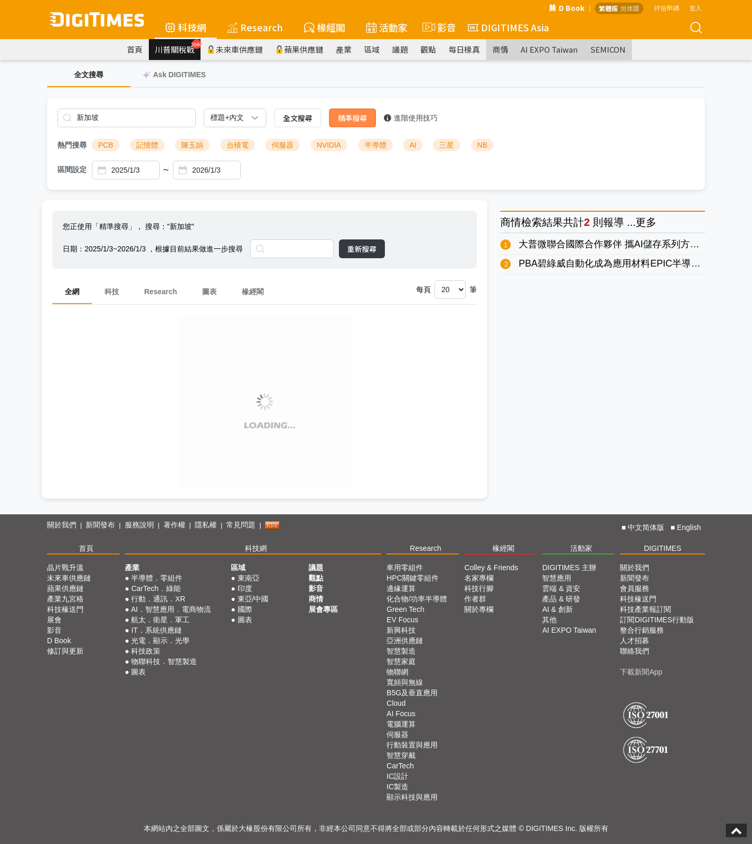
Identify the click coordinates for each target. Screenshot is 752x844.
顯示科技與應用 (412, 797)
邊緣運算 (401, 588)
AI (412, 145)
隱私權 (206, 525)
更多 (646, 222)
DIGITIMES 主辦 (569, 567)
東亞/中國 (253, 599)
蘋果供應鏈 (299, 49)
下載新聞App (641, 672)
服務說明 (139, 525)
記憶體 (147, 145)
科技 (111, 291)
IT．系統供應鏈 (156, 630)
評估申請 (666, 7)
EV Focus (402, 620)
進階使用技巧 (411, 118)
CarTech (400, 766)
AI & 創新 (557, 609)
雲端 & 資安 (561, 588)
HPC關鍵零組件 (412, 578)
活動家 (386, 27)
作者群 (475, 599)
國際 (245, 609)
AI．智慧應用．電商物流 (171, 609)
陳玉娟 (192, 145)
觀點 (428, 49)
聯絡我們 (634, 651)
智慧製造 (401, 651)
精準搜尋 (352, 118)
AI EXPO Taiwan (549, 49)
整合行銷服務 (642, 630)
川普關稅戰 (178, 47)
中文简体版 (646, 527)
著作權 (174, 525)
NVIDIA (329, 145)
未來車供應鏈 (235, 49)
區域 (372, 49)
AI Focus (400, 713)
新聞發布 (100, 525)
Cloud (396, 703)
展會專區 (323, 609)
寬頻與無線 (404, 682)
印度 (245, 588)
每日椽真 (464, 49)
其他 (549, 620)
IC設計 (397, 776)
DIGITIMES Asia (508, 27)
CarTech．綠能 (155, 588)
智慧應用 (556, 578)
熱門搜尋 (72, 145)
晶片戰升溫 (65, 567)
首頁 (135, 49)
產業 (343, 49)
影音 (437, 27)
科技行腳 (479, 588)
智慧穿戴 (401, 755)
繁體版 (608, 8)
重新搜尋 (362, 249)
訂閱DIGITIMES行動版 (657, 620)
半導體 (375, 145)
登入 (695, 7)
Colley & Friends (491, 567)
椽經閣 (324, 27)
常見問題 (240, 525)
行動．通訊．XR (158, 599)
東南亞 (249, 578)
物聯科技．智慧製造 (164, 661)
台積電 (238, 145)
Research (255, 27)
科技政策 (145, 651)
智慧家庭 (401, 661)
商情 (500, 49)
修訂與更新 (65, 651)
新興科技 (401, 630)
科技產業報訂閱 (645, 609)
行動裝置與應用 (412, 745)
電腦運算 (401, 724)
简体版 (629, 8)
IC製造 (397, 786)
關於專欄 (479, 609)
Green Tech (405, 609)
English (689, 527)
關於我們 (61, 525)
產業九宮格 (65, 599)
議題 (400, 49)
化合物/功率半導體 (416, 599)
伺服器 (282, 145)
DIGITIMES (663, 548)
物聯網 (397, 672)
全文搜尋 (297, 118)
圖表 (209, 291)
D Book (566, 8)
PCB (105, 145)
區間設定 (72, 169)
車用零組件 (404, 567)
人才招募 (634, 640)
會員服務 (634, 588)
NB (482, 145)
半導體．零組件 (156, 578)
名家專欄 (479, 578)
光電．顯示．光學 (160, 640)
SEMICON (608, 49)
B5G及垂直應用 (412, 693)
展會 (54, 620)
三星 (446, 145)
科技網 (185, 27)
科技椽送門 (65, 609)
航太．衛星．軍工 (160, 620)
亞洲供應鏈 (404, 640)
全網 (72, 291)
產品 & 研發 (561, 599)
